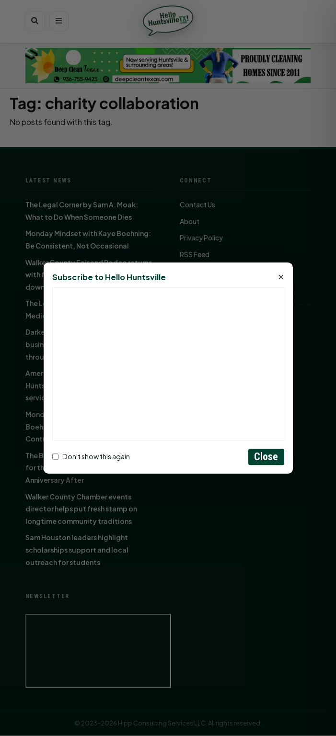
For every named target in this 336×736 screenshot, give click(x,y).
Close (266, 457)
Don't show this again (91, 457)
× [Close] (281, 277)
